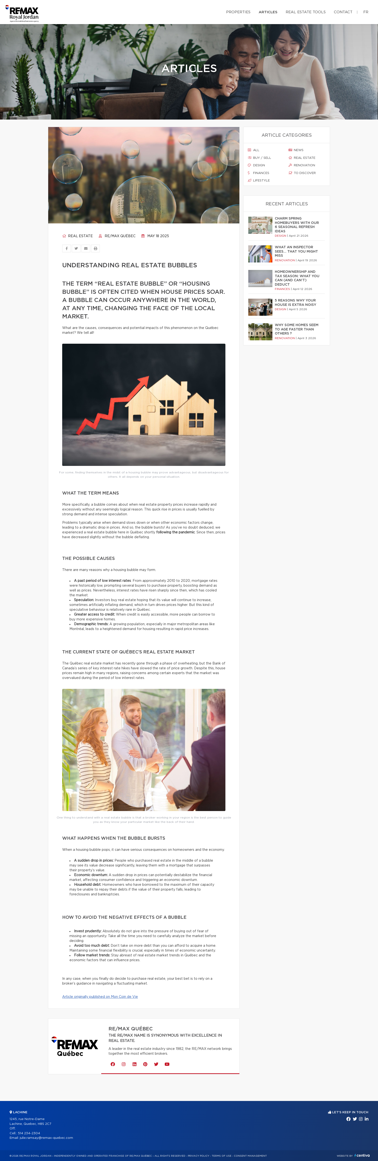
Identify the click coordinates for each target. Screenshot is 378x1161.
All (253, 150)
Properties (238, 12)
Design (256, 165)
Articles (268, 12)
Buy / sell (259, 158)
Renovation (302, 165)
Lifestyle (259, 180)
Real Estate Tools (306, 12)
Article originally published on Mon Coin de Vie (100, 997)
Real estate (77, 236)
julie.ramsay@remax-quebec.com (46, 1138)
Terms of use (221, 1156)
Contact (343, 12)
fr (365, 12)
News (296, 150)
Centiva (362, 1155)
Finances (258, 173)
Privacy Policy (198, 1156)
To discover (302, 173)
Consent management (250, 1156)
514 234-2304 (29, 1133)
